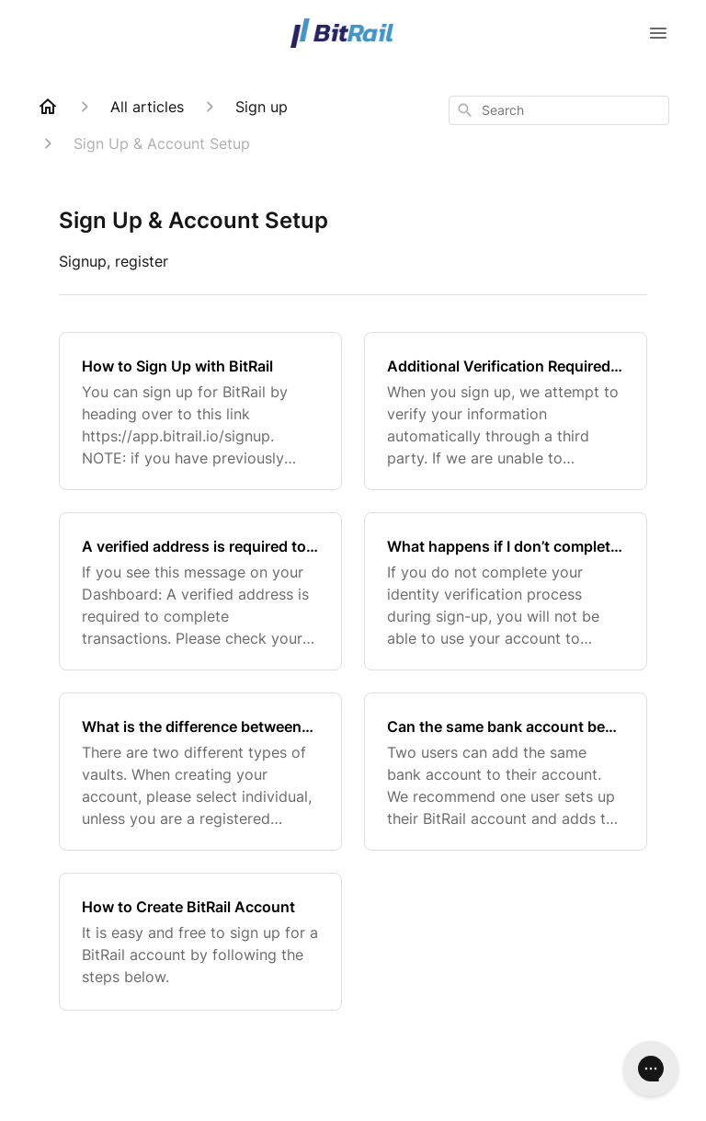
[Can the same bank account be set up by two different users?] (505, 771)
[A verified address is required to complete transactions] (200, 591)
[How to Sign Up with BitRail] (200, 411)
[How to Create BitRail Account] (200, 942)
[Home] (48, 107)
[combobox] (559, 110)
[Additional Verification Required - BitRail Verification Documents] (505, 411)
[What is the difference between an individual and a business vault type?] (200, 771)
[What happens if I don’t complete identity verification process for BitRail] (505, 591)
